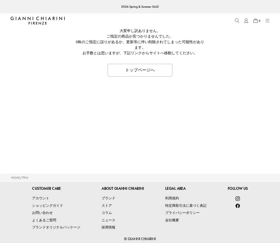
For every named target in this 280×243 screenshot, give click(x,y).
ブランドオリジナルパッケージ (56, 227)
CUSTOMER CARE (46, 188)
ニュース (108, 220)
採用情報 (108, 227)
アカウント (40, 198)
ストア (107, 205)
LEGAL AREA (175, 188)
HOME (15, 178)
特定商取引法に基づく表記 (186, 205)
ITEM (25, 178)
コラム (107, 212)
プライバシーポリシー (182, 212)
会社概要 (172, 220)
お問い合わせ (42, 212)
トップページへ (140, 70)
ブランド (108, 198)
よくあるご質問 (44, 220)
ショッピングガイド (47, 205)
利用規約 (172, 198)
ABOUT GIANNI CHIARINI (123, 188)
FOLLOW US (238, 188)
